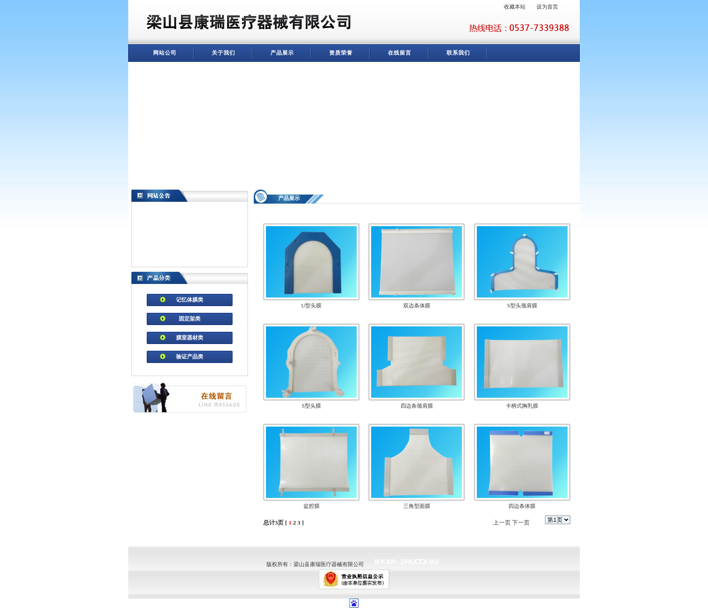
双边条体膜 (416, 305)
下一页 (521, 522)
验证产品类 (189, 356)
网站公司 (165, 53)
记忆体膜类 (189, 300)
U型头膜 (311, 305)
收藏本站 (515, 7)
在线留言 (399, 53)
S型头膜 (311, 406)
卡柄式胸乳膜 (522, 406)
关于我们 (223, 53)
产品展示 (282, 53)
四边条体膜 (522, 506)
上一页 (502, 522)
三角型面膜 (416, 506)
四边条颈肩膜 (417, 406)
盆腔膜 (311, 506)
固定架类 (189, 319)
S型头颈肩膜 (522, 305)
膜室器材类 (189, 338)
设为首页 (547, 7)
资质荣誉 (341, 53)
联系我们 (458, 53)
